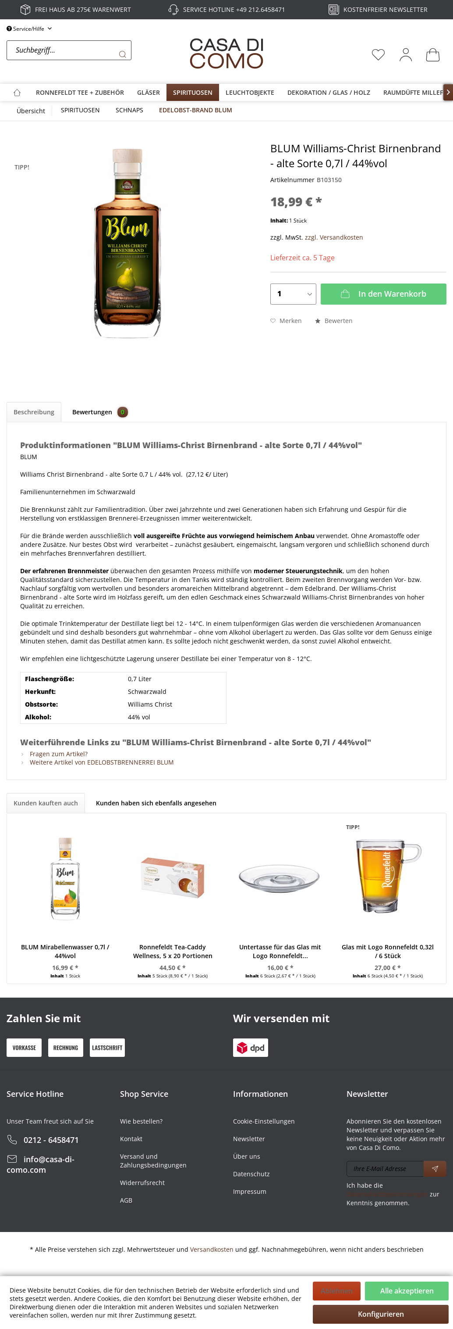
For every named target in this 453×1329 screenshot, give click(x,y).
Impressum (249, 1191)
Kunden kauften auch (46, 803)
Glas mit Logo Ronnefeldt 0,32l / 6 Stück (388, 951)
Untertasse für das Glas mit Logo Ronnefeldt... (280, 951)
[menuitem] (96, 54)
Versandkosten (212, 1249)
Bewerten (334, 320)
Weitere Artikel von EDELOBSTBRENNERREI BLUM (97, 762)
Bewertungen (100, 412)
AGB (126, 1200)
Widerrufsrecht (142, 1182)
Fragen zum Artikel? (54, 754)
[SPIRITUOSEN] (192, 92)
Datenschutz (251, 1174)
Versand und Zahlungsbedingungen (153, 1160)
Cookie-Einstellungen (264, 1121)
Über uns (246, 1156)
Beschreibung (34, 412)
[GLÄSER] (148, 92)
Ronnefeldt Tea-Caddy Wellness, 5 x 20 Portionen (172, 951)
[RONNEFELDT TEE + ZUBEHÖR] (80, 92)
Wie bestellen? (141, 1121)
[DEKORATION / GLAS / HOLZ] (329, 92)
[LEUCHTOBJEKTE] (250, 92)
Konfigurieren (381, 1314)
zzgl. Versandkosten (334, 237)
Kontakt (131, 1139)
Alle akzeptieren (407, 1291)
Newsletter (249, 1139)
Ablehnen (337, 1291)
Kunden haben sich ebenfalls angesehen (156, 803)
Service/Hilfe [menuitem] (26, 29)
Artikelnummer (292, 180)
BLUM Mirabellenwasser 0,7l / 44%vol (65, 951)
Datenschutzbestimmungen (387, 1194)
